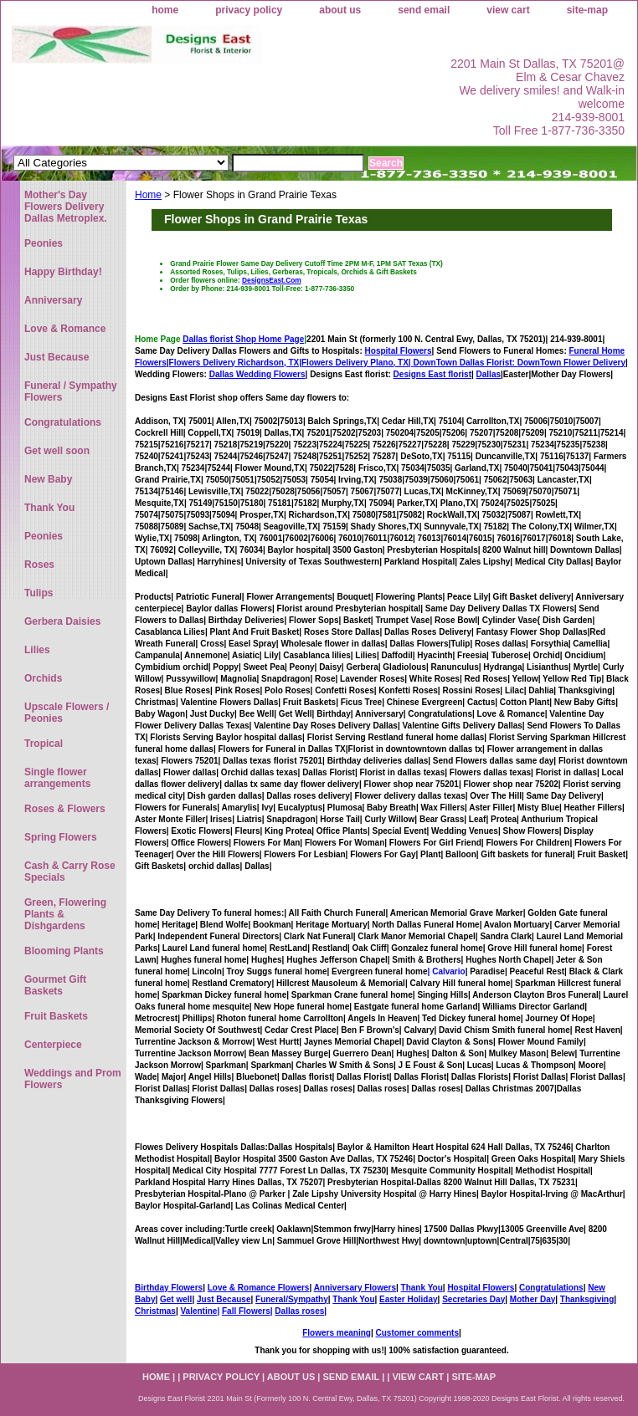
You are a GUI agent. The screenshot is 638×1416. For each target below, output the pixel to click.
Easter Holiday (408, 1299)
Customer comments (416, 1332)
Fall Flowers (246, 1311)
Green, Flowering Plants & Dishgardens (65, 914)
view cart (507, 10)
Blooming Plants (64, 951)
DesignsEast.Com (271, 280)
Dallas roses (299, 1311)
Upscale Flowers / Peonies (66, 712)
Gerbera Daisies (62, 621)
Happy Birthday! (63, 272)
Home (148, 195)
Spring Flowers (60, 837)
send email (424, 10)
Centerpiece (53, 1044)
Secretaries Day (473, 1299)
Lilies (37, 650)
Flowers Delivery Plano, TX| (409, 362)
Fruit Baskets (56, 1016)
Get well (176, 1299)
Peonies (43, 243)
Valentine (198, 1311)
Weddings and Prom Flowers (72, 1079)
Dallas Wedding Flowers (257, 374)
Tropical (43, 743)
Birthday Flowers (169, 1287)
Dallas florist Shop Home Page (243, 339)
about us (340, 10)
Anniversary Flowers (355, 1287)
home (165, 10)
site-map (587, 10)
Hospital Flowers (398, 350)
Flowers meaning (336, 1332)
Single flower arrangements (57, 778)
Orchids (43, 678)
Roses (39, 564)
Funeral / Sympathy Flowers (70, 391)
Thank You (422, 1287)
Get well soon (57, 451)
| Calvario (447, 971)
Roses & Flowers (64, 809)
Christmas (155, 1311)
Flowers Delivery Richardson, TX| (235, 362)
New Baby (48, 479)
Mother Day (532, 1299)
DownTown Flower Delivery (571, 362)
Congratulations (551, 1287)
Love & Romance (64, 329)
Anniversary (53, 300)
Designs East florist (432, 374)
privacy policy (248, 10)
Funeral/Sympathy (291, 1299)
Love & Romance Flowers (259, 1287)
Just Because (223, 1299)
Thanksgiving (587, 1299)
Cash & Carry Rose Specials (70, 871)
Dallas (488, 374)
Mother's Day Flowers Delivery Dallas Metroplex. (65, 206)
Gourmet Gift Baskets (55, 985)
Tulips (38, 593)
